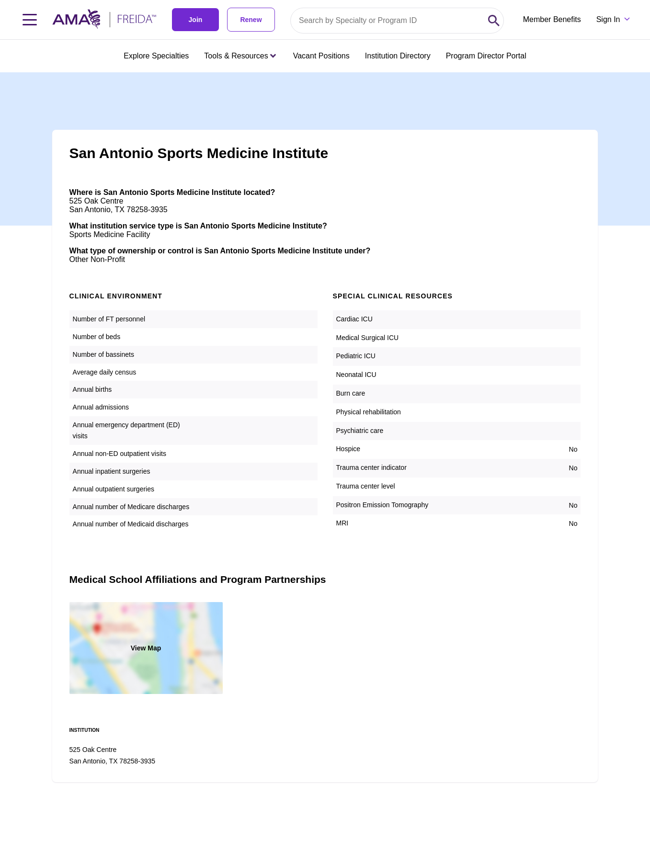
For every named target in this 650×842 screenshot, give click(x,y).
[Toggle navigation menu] (30, 19)
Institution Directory (398, 56)
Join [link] (196, 19)
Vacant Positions (321, 56)
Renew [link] (251, 19)
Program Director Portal (486, 56)
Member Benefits (552, 19)
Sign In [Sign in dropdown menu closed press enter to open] (608, 19)
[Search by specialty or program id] (387, 20)
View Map (146, 648)
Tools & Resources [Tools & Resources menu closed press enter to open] (239, 55)
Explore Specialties (156, 56)
